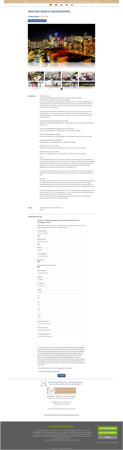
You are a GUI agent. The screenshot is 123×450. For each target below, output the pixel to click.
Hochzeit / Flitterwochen (56, 1)
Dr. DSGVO (115, 442)
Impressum (50, 409)
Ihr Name (40, 277)
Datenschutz (69, 409)
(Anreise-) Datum (42, 231)
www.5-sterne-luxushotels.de (63, 402)
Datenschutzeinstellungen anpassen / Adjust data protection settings (61, 415)
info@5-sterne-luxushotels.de (61, 404)
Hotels (35, 1)
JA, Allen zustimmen (107, 428)
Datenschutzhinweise (65, 448)
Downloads (96, 1)
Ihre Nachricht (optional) (43, 334)
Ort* (38, 308)
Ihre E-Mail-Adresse (42, 327)
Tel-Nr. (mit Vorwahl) (43, 321)
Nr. (38, 296)
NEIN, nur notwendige (107, 433)
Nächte (39, 247)
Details (108, 437)
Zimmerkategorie (42, 253)
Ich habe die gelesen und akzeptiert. (55, 368)
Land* (39, 315)
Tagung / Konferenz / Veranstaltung (78, 1)
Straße (39, 289)
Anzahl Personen (42, 270)
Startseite (26, 1)
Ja (39, 262)
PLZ (38, 302)
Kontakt (43, 1)
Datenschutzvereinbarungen (52, 368)
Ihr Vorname (40, 283)
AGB (46, 371)
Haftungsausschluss (59, 409)
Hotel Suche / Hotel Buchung (37, 21)
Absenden (61, 375)
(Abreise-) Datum (42, 239)
